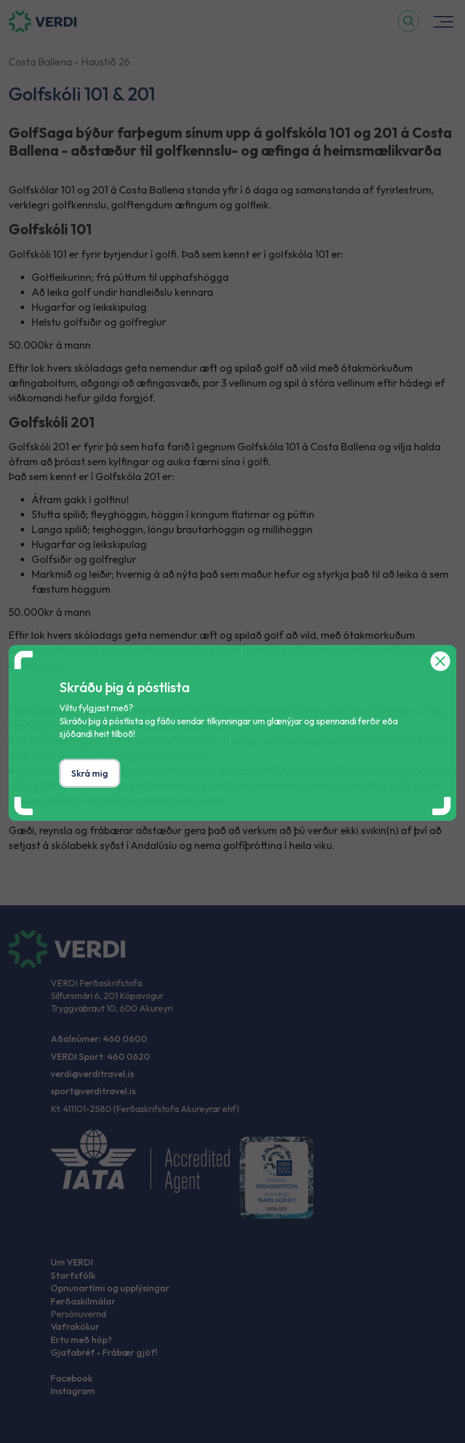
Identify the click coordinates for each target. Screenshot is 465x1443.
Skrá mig (89, 773)
